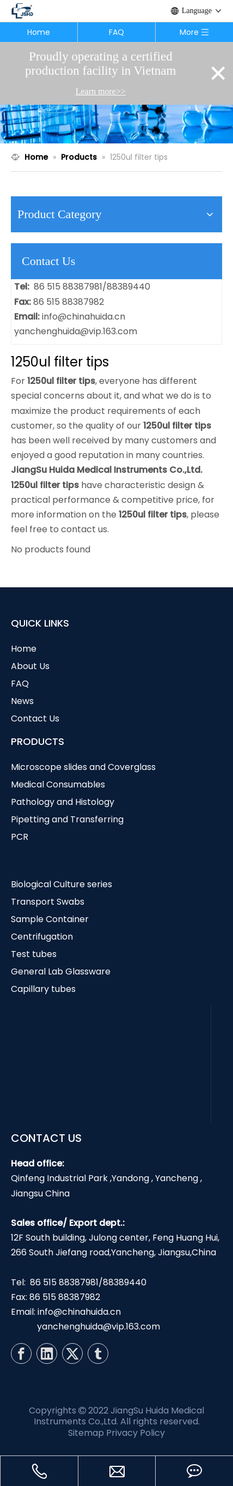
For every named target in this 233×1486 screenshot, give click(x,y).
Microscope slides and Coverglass (83, 767)
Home (38, 32)
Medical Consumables (58, 784)
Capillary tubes (43, 989)
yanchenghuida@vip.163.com (75, 331)
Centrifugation (42, 936)
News (22, 701)
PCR (19, 837)
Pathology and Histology (62, 802)
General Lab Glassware (61, 971)
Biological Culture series (61, 884)
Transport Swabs (47, 901)
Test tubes (34, 954)
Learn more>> (101, 91)
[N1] (116, 124)
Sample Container (50, 919)
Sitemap (86, 1433)
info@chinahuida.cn (83, 316)
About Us (30, 666)
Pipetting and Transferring (67, 819)
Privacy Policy (135, 1433)
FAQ (116, 32)
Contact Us (35, 718)
